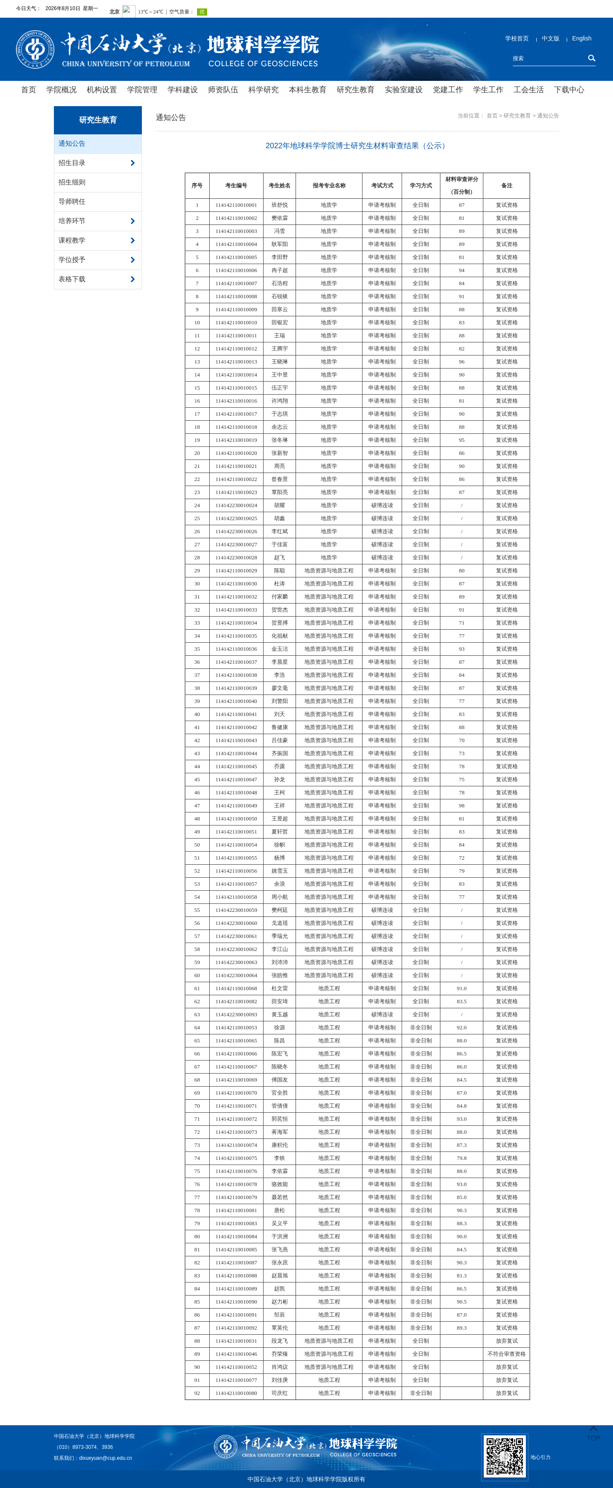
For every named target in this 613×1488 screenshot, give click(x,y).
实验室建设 (404, 89)
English (582, 38)
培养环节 (72, 220)
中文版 (551, 38)
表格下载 (72, 279)
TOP (593, 1433)
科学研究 (263, 89)
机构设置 (102, 89)
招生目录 (72, 162)
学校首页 (517, 38)
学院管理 (142, 89)
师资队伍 (223, 89)
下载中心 (569, 89)
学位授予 (72, 259)
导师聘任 (72, 201)
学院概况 (61, 89)
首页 (28, 89)
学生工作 (488, 89)
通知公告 (72, 143)
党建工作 (448, 89)
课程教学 (72, 240)
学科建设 (183, 89)
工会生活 (529, 89)
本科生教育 (308, 89)
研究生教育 (356, 89)
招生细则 (72, 182)
